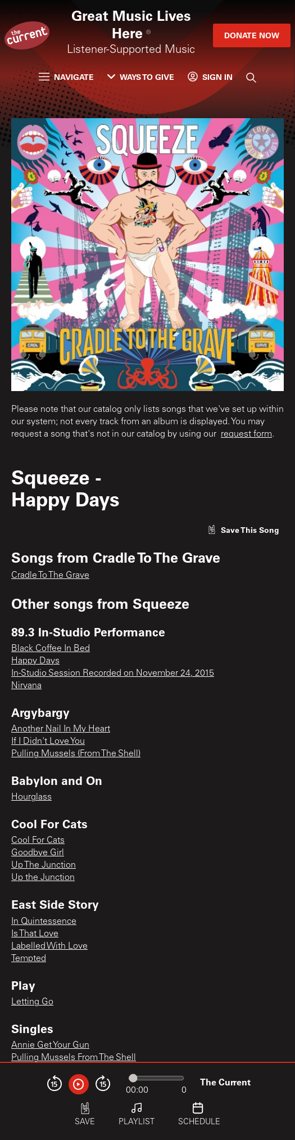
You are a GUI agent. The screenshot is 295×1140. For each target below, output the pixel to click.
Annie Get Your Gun (50, 1045)
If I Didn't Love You (48, 741)
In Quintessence (43, 921)
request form (246, 434)
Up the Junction (43, 877)
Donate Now (251, 35)
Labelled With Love (49, 946)
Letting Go (32, 1002)
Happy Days (35, 661)
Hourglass (31, 797)
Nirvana (26, 685)
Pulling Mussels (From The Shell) (75, 753)
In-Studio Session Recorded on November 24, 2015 (112, 673)
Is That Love (34, 934)
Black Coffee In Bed (50, 648)
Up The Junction (43, 865)
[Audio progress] (156, 1078)
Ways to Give (140, 76)
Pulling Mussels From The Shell (73, 1057)
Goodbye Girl (37, 853)
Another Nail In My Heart (60, 729)
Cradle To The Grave (50, 575)
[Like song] (243, 530)
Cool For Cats (38, 840)
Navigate (66, 76)
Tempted (28, 958)
